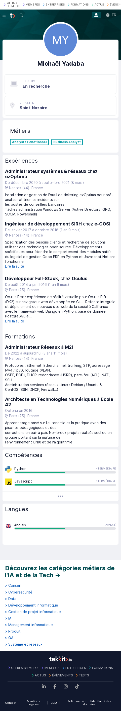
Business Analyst (67, 142)
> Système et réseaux (24, 644)
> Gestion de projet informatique (33, 612)
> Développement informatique (31, 605)
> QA (9, 638)
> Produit (13, 631)
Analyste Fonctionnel (29, 142)
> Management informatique (29, 625)
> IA (8, 618)
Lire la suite (14, 266)
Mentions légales (33, 702)
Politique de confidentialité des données (89, 702)
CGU (54, 702)
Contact (10, 702)
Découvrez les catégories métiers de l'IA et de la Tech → (60, 571)
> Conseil (13, 585)
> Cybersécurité (18, 592)
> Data (10, 599)
